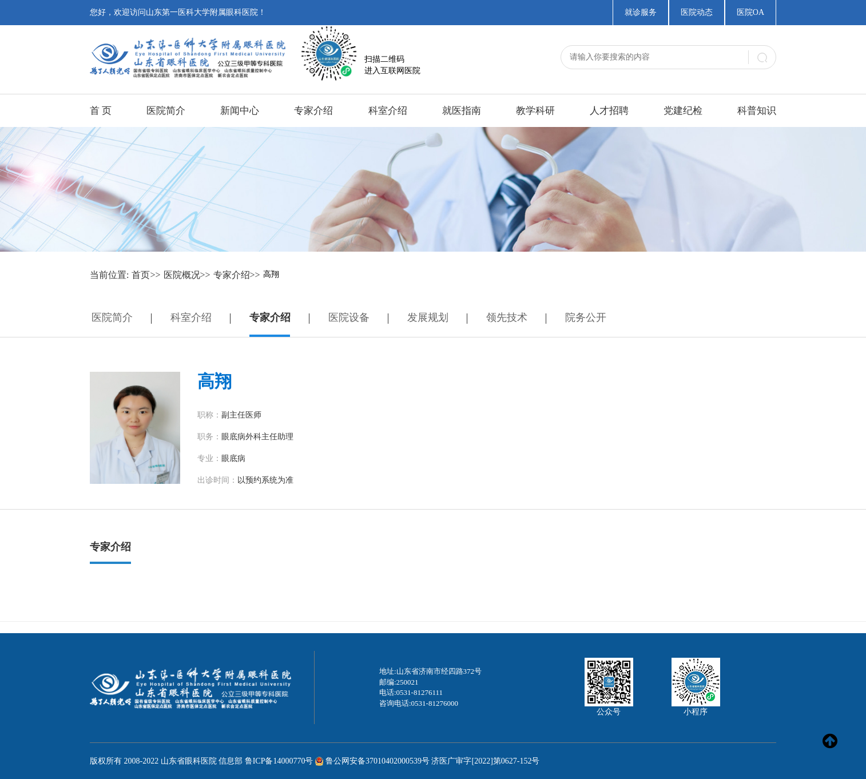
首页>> (146, 275)
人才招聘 (609, 110)
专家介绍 (313, 110)
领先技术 (506, 317)
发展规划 (427, 317)
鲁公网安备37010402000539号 (377, 761)
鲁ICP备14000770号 (279, 761)
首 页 (101, 110)
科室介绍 (387, 110)
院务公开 (585, 317)
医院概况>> (187, 275)
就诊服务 (641, 12)
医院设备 (349, 317)
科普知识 (756, 110)
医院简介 (165, 110)
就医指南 (461, 110)
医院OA (750, 12)
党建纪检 (683, 110)
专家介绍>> (236, 275)
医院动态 (697, 12)
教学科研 (535, 110)
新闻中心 (239, 110)
